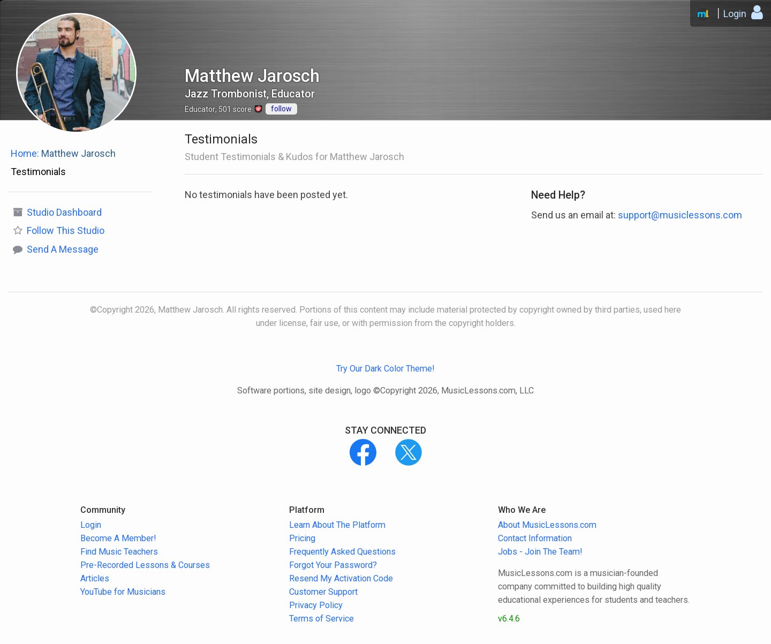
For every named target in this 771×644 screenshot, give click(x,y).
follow (281, 108)
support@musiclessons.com (680, 215)
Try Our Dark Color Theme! (385, 368)
